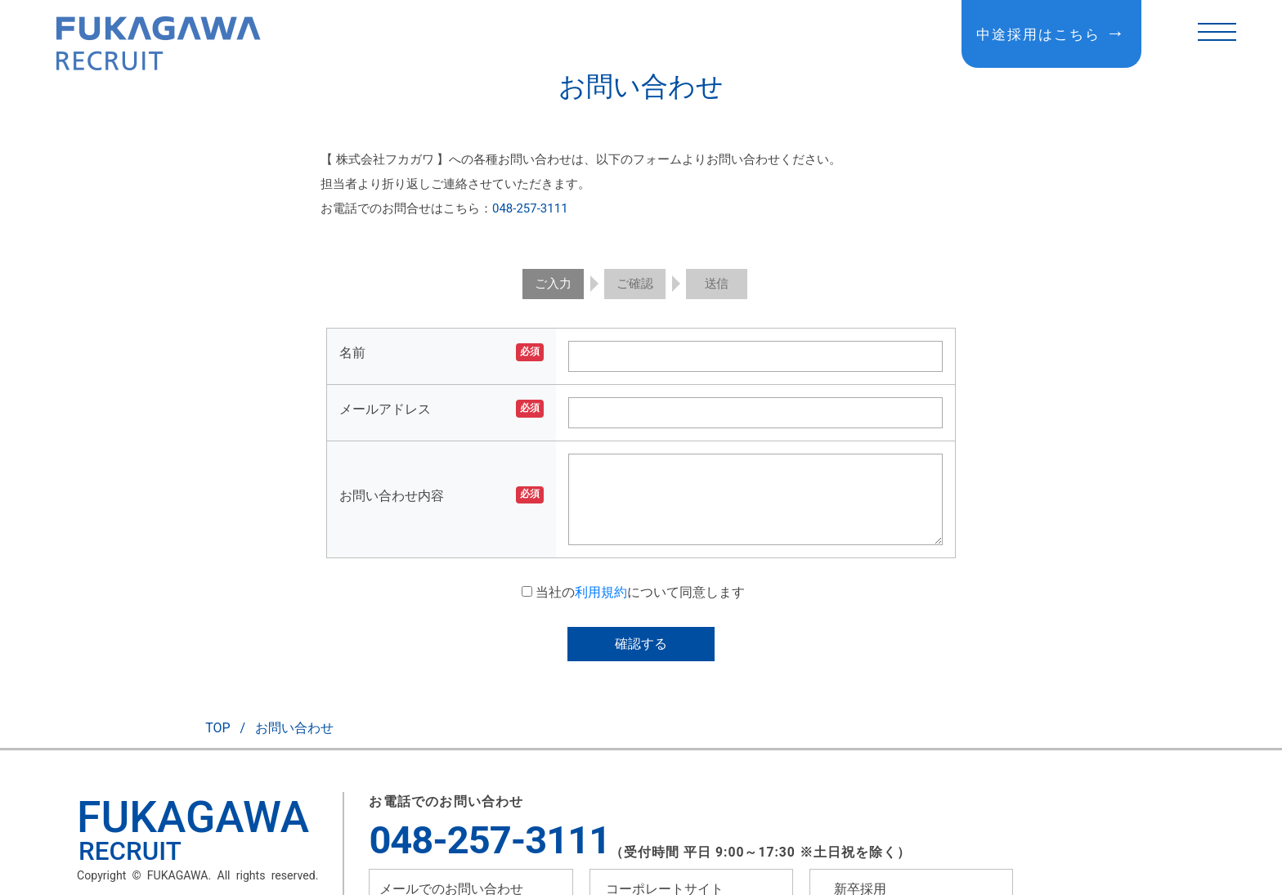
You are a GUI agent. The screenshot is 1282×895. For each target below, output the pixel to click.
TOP (217, 728)
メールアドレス (385, 409)
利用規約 (601, 592)
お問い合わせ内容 (391, 495)
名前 (352, 352)
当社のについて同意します (633, 592)
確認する (641, 643)
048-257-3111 (530, 208)
